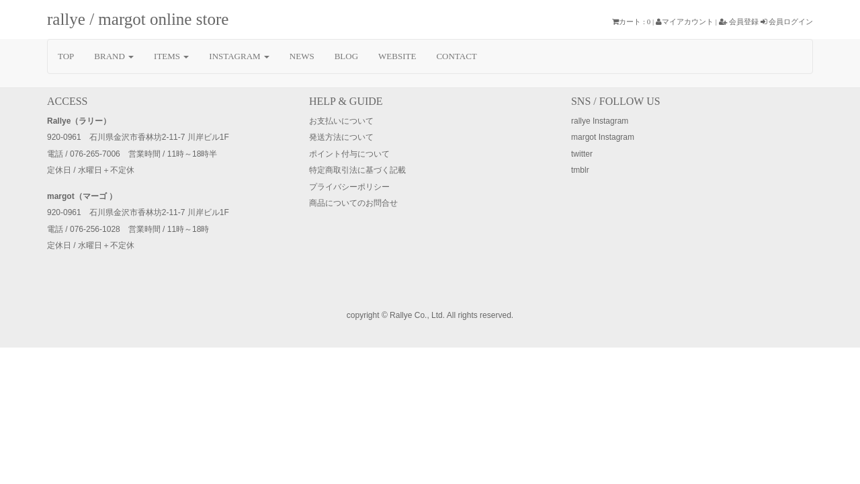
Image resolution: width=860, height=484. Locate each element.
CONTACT (456, 56)
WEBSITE (397, 56)
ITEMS (171, 56)
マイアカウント (685, 21)
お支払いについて (341, 121)
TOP (66, 56)
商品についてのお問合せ (353, 203)
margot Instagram (602, 137)
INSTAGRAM (239, 56)
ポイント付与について (349, 154)
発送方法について (341, 137)
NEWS (302, 56)
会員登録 (739, 21)
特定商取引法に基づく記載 (357, 170)
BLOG (346, 56)
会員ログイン (787, 21)
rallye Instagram (599, 121)
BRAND (114, 56)
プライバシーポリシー (349, 187)
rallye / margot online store (137, 19)
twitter (582, 154)
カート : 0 (631, 21)
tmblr (580, 170)
